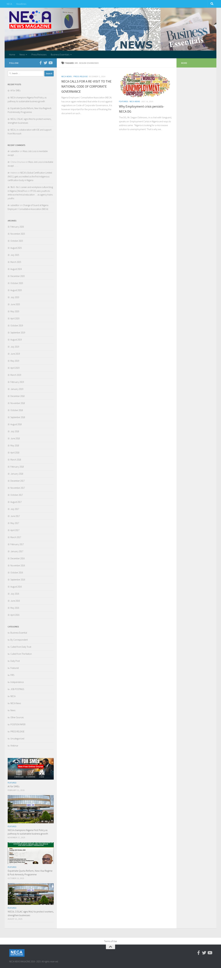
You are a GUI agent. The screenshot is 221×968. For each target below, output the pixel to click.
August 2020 (16, 290)
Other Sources (17, 717)
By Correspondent (19, 639)
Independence (17, 682)
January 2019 (16, 389)
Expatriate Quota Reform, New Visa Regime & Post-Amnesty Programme (30, 872)
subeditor (14, 151)
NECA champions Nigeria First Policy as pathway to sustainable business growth (28, 831)
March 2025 (15, 262)
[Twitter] (45, 63)
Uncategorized (17, 738)
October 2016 (16, 572)
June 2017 (15, 516)
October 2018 (16, 410)
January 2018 (16, 473)
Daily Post (15, 660)
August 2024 (16, 269)
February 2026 (17, 226)
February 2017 (17, 544)
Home (12, 54)
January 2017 (16, 551)
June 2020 (15, 304)
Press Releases (39, 54)
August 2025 (16, 247)
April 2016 (14, 614)
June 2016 (15, 600)
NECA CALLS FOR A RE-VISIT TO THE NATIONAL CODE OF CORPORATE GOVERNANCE (86, 86)
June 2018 (15, 438)
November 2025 (17, 233)
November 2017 (17, 487)
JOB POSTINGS (17, 689)
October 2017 (16, 494)
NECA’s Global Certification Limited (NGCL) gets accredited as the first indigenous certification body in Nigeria (30, 176)
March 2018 (15, 459)
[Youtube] (50, 63)
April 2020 (14, 318)
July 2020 (14, 297)
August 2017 (16, 501)
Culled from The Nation (21, 653)
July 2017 (14, 509)
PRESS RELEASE (81, 76)
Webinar (14, 745)
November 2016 (17, 565)
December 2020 (17, 276)
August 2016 (16, 586)
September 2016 (17, 579)
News (22, 54)
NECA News (66, 76)
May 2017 (14, 523)
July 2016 (14, 593)
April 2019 (14, 367)
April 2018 (14, 452)
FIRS (12, 675)
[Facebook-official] (40, 63)
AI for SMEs (15, 90)
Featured (123, 101)
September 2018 (17, 417)
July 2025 (14, 254)
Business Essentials (60, 54)
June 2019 (15, 353)
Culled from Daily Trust (20, 646)
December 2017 (17, 480)
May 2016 (14, 607)
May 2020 (14, 311)
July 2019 (14, 346)
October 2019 (16, 325)
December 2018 (17, 396)
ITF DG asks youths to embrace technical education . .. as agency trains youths (30, 194)
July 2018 (14, 431)
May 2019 (14, 360)
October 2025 (16, 240)
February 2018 (17, 466)
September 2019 (17, 332)
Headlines (21, 3)
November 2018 (17, 403)
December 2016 (17, 558)
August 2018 (16, 424)
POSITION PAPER (17, 724)
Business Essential (18, 632)
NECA (9, 3)
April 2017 (14, 530)
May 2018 (14, 445)
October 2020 (16, 283)
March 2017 (15, 537)
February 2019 (17, 382)
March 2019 (15, 374)
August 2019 (16, 339)
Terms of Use (110, 941)
